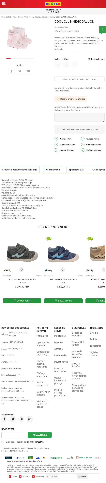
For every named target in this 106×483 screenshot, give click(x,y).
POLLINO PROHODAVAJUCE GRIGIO (22, 280)
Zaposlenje (95, 345)
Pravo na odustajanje (60, 369)
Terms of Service (16, 451)
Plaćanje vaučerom (42, 374)
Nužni (15, 476)
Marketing (40, 476)
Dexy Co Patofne (76, 365)
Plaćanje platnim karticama (42, 364)
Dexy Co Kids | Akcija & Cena (12, 17)
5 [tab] (31, 58)
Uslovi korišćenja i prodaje (60, 380)
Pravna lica (42, 336)
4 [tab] (25, 58)
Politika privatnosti (42, 384)
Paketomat (60, 336)
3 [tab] (20, 58)
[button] (21, 269)
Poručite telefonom (53, 10)
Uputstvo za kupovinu (43, 343)
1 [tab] (8, 58)
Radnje (93, 339)
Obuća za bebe (48, 17)
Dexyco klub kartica (78, 343)
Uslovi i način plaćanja (43, 393)
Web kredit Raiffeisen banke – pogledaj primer (80, 129)
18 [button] (57, 65)
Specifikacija (76, 169)
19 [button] (66, 65)
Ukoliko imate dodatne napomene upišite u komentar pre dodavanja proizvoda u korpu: (79, 108)
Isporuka (58, 342)
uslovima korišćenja (35, 442)
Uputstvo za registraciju (43, 353)
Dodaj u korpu (22, 301)
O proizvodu (53, 169)
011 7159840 (16, 342)
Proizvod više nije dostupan (79, 79)
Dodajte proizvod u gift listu (71, 99)
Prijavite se (40, 435)
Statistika (26, 476)
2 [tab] (14, 58)
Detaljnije (59, 49)
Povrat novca (61, 362)
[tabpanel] (19, 38)
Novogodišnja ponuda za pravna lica (79, 388)
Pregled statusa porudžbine (60, 393)
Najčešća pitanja (94, 353)
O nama (94, 332)
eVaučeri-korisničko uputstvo (77, 354)
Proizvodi (29, 17)
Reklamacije (60, 355)
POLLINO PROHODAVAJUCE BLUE (63, 280)
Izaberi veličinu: (61, 59)
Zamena (58, 349)
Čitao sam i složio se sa (25, 442)
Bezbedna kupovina (77, 334)
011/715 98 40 (53, 12)
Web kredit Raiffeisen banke (42, 404)
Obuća (37, 17)
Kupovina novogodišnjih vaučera (79, 376)
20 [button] (74, 65)
